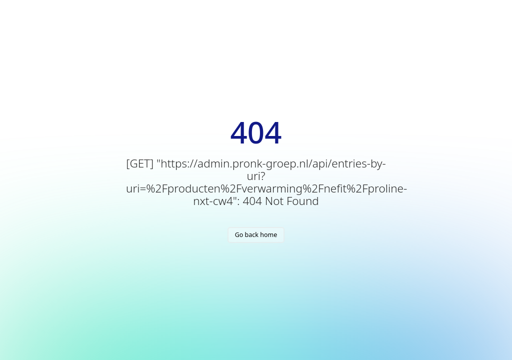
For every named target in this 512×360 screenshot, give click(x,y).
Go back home (256, 234)
